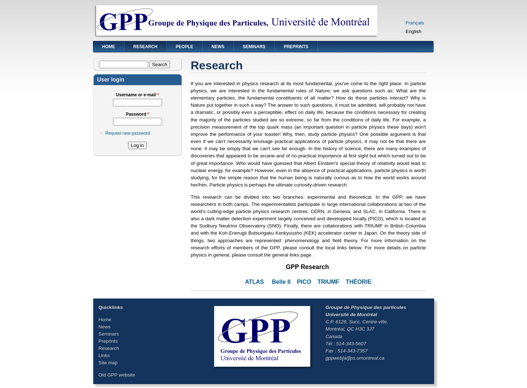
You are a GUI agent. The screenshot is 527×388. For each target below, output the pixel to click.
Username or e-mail (137, 94)
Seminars (254, 46)
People (184, 46)
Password (137, 114)
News (218, 46)
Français (415, 23)
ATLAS (254, 281)
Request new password (127, 133)
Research (145, 46)
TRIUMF (328, 281)
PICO (304, 281)
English (414, 31)
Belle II (281, 281)
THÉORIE (359, 281)
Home (108, 46)
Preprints (296, 46)
